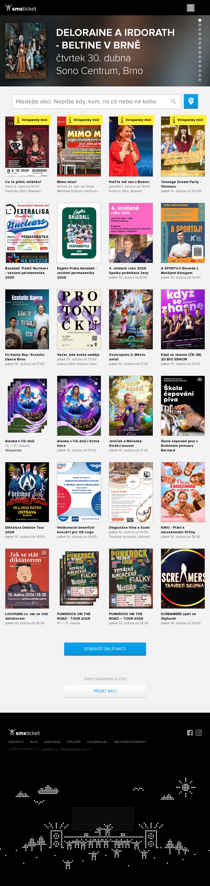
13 (199, 75)
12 (199, 70)
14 (199, 79)
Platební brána (70, 749)
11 (199, 66)
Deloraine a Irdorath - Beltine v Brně (115, 39)
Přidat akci (105, 691)
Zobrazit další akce (105, 648)
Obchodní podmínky (130, 742)
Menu (201, 8)
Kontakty (16, 742)
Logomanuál (97, 742)
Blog (34, 742)
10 (199, 61)
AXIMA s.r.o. (50, 749)
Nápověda (52, 742)
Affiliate (74, 742)
